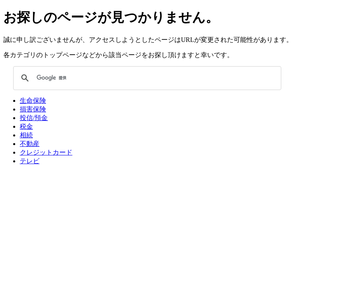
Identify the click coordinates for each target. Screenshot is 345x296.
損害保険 (33, 109)
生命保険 (33, 100)
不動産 (29, 143)
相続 (26, 135)
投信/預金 (34, 117)
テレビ (29, 160)
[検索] (146, 78)
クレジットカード (46, 152)
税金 (26, 126)
